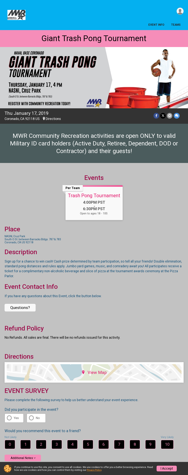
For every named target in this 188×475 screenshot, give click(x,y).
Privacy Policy (94, 470)
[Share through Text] (177, 115)
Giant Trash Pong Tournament (94, 38)
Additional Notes (22, 458)
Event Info (156, 24)
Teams (176, 24)
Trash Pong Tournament (94, 195)
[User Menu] (180, 11)
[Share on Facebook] (156, 115)
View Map (94, 372)
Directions (53, 119)
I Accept (166, 468)
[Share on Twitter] (163, 115)
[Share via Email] (170, 115)
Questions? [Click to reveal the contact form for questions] (20, 307)
